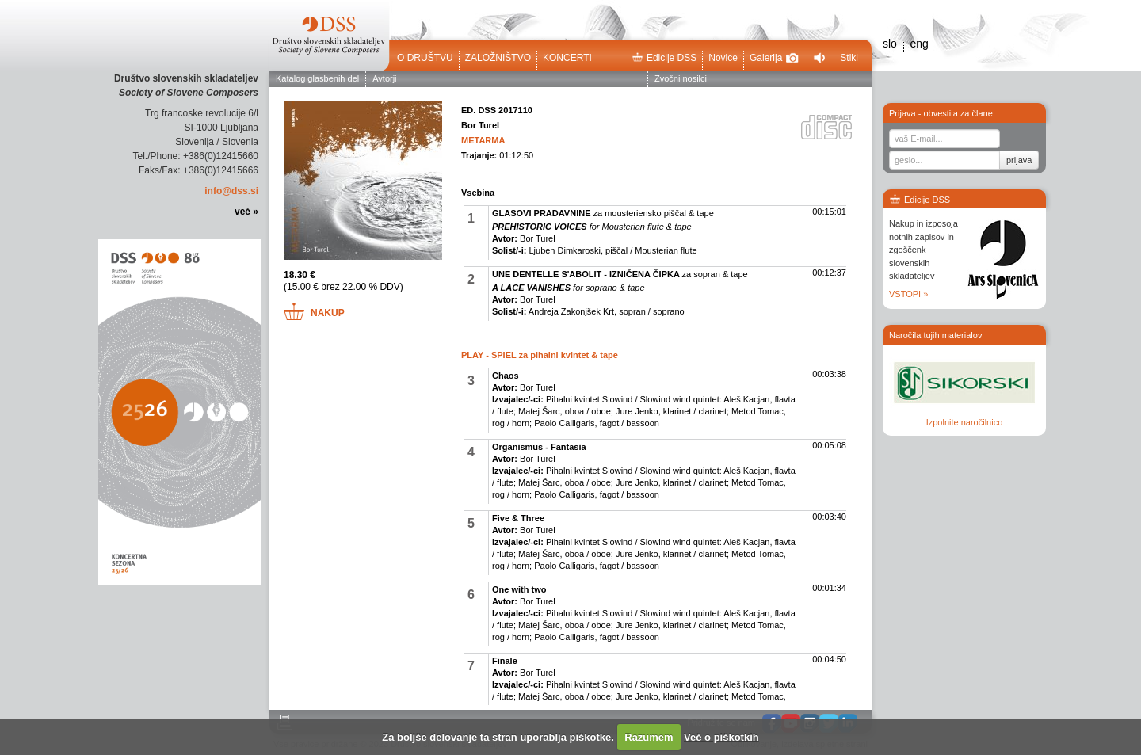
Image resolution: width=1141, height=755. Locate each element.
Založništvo (498, 57)
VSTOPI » (908, 294)
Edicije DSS (664, 57)
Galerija (774, 57)
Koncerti (567, 57)
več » (246, 211)
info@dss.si (231, 190)
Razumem (648, 737)
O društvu (425, 57)
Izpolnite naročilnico (964, 422)
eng (919, 43)
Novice (723, 57)
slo (890, 43)
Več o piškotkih (721, 737)
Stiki (849, 57)
